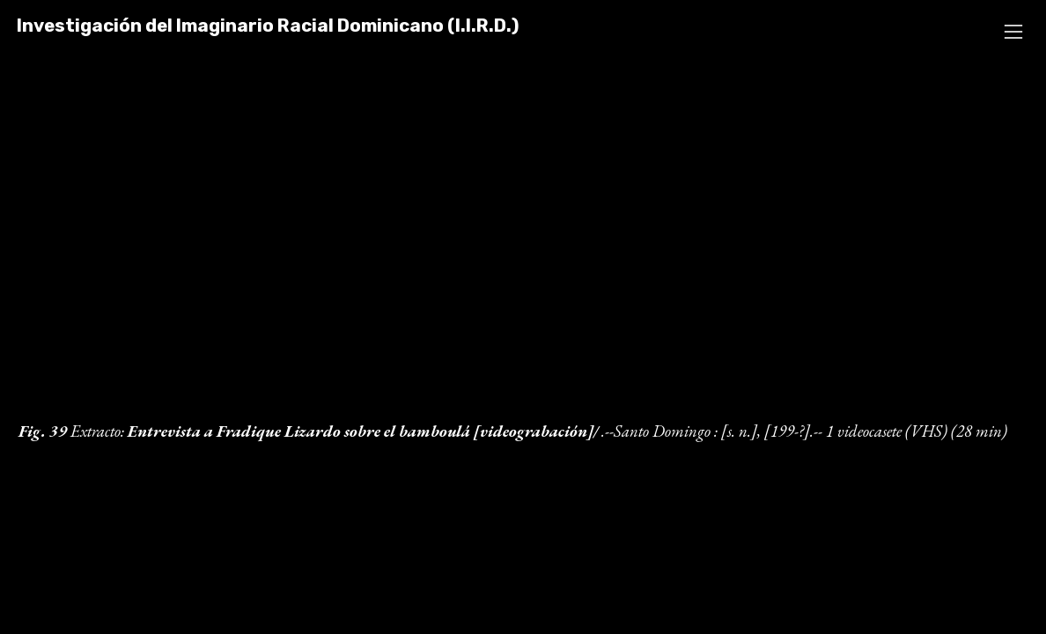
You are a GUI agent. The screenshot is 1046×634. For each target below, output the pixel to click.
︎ (1013, 32)
